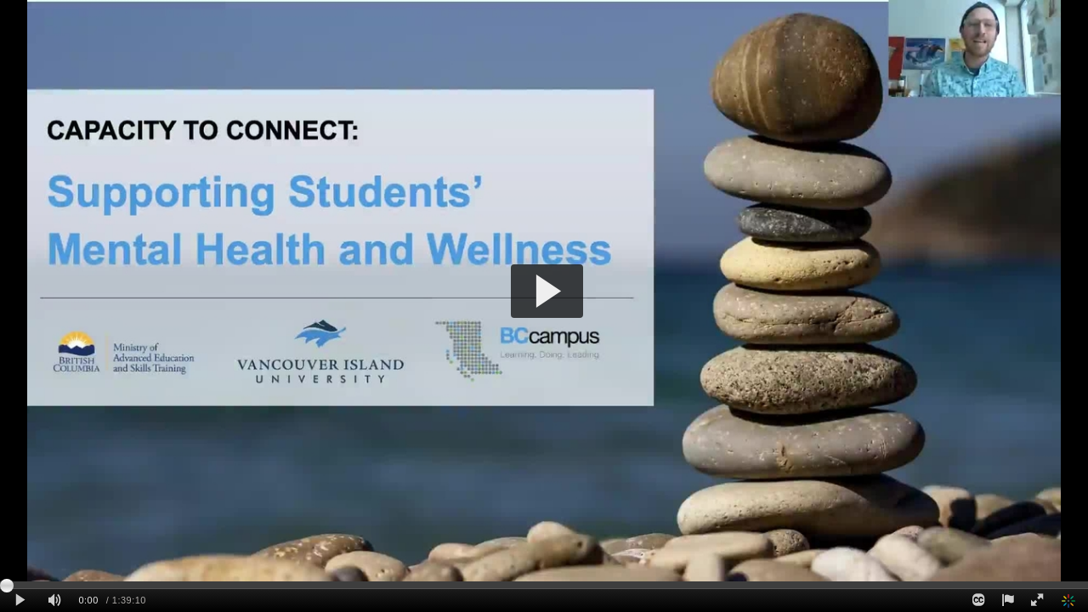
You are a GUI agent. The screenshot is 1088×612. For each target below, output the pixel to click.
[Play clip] (20, 600)
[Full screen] (1037, 600)
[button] (547, 291)
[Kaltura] (1070, 600)
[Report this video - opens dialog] (1007, 600)
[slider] (544, 584)
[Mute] (54, 600)
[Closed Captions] (978, 600)
